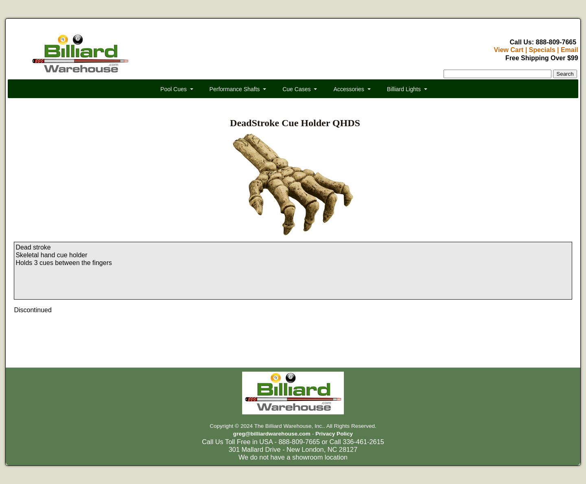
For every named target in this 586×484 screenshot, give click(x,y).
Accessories (348, 89)
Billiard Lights (404, 89)
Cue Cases (296, 89)
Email (569, 49)
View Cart (509, 49)
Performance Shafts (235, 89)
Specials (542, 49)
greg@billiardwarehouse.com (271, 434)
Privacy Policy (334, 434)
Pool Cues (173, 89)
